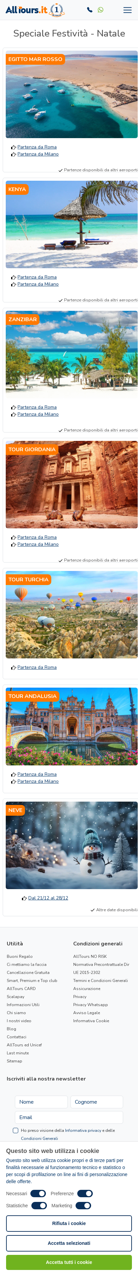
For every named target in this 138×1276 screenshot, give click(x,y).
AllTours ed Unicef (24, 1045)
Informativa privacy (83, 1130)
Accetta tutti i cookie (69, 1262)
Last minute (18, 1053)
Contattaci (16, 1037)
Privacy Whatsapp (90, 1004)
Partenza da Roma (37, 147)
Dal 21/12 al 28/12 (48, 898)
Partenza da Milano (38, 154)
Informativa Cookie (91, 1021)
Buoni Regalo (20, 956)
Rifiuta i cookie (69, 1223)
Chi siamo (16, 1013)
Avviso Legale (86, 1013)
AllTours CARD (21, 988)
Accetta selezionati (69, 1243)
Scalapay (15, 996)
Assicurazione (86, 988)
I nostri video (19, 1021)
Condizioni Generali (39, 1138)
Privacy (79, 996)
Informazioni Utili (23, 1004)
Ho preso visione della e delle (68, 1134)
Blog (11, 1029)
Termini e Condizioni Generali (100, 980)
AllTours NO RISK (90, 956)
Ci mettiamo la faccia (27, 964)
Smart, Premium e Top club (32, 980)
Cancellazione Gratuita (28, 972)
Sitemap (14, 1061)
